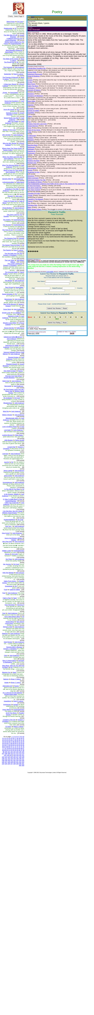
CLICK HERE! (43, 259)
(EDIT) (26, 17)
